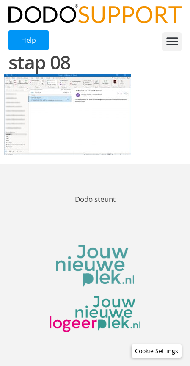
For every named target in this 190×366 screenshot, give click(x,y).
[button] (172, 41)
